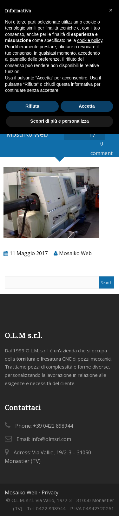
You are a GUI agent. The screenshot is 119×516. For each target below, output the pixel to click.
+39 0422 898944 (53, 425)
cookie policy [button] (89, 40)
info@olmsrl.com (51, 439)
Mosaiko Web (21, 492)
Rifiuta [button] (32, 106)
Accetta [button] (87, 106)
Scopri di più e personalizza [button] (59, 121)
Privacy (50, 492)
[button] (111, 10)
